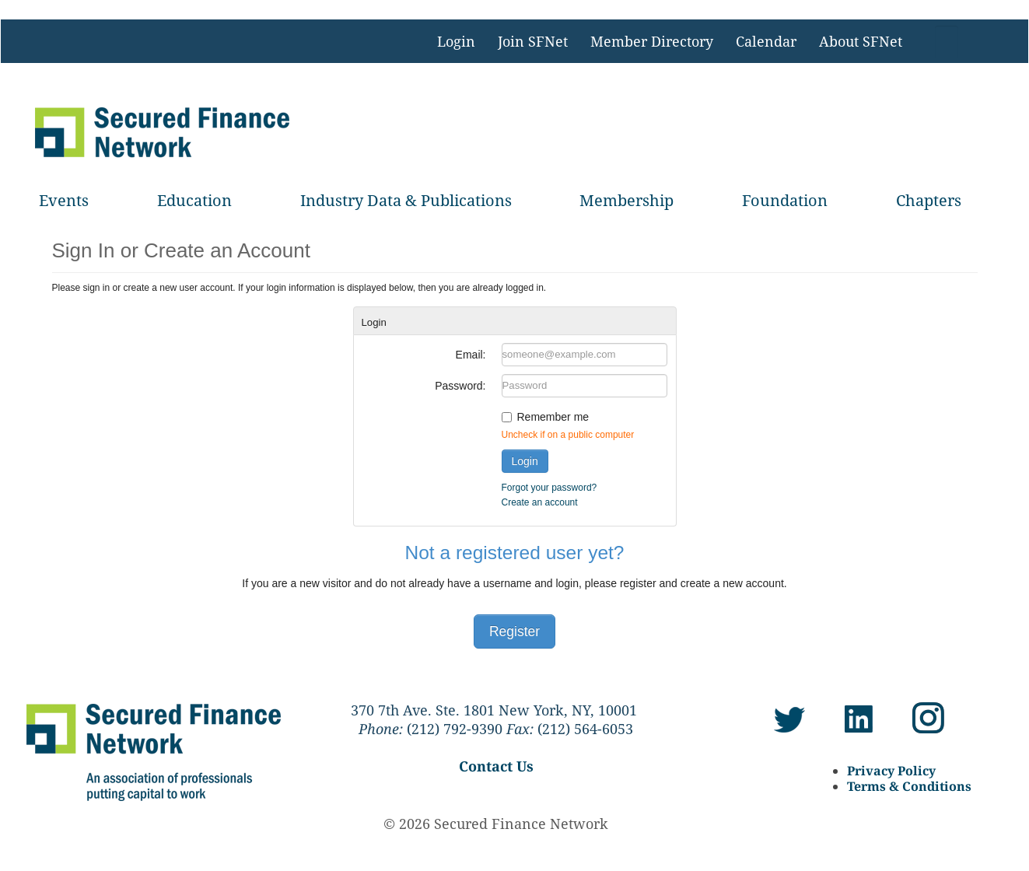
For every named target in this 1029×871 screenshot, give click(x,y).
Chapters (928, 200)
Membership (626, 200)
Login (456, 41)
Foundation (785, 200)
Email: (471, 354)
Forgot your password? (549, 487)
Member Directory (651, 41)
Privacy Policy (891, 770)
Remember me (553, 417)
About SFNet (860, 41)
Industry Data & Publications (406, 200)
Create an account (540, 502)
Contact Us (496, 766)
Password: (460, 386)
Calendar (766, 41)
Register (514, 631)
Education (194, 200)
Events (64, 200)
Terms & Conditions (909, 786)
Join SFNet (533, 41)
